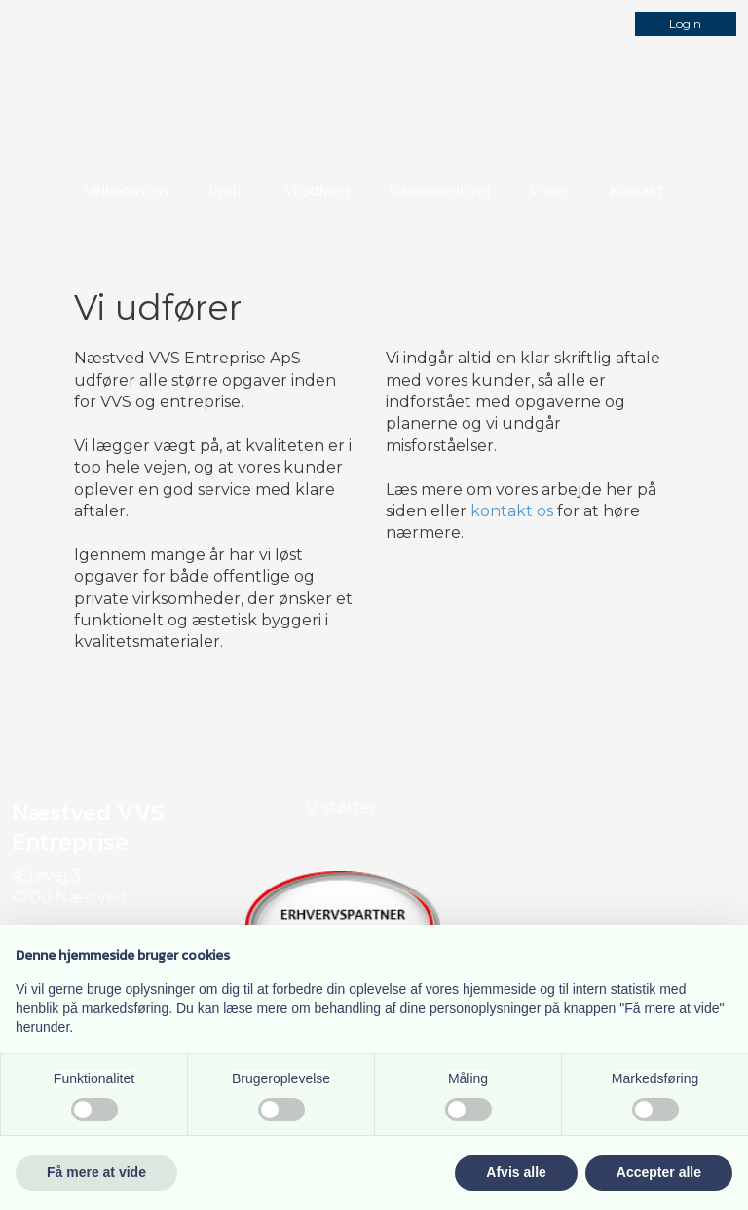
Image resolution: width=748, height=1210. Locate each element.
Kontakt (636, 191)
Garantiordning (440, 191)
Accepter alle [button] (659, 1172)
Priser (549, 191)
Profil (226, 191)
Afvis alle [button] (515, 1172)
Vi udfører (317, 191)
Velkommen (126, 191)
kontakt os (511, 511)
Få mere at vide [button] (96, 1172)
